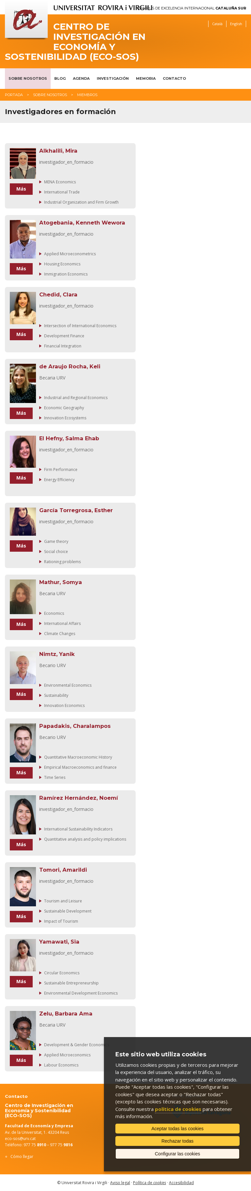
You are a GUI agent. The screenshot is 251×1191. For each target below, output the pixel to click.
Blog (60, 78)
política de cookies (178, 1109)
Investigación (113, 78)
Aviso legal (120, 1182)
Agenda (81, 78)
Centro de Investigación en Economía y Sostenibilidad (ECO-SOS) (75, 42)
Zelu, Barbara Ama (65, 1013)
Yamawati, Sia (59, 941)
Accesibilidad (181, 1182)
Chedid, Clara (58, 294)
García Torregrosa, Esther (76, 510)
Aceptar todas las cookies (177, 1128)
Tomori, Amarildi (63, 869)
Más (21, 189)
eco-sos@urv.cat (20, 1138)
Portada (14, 94)
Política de (149, 1182)
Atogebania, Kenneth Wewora (82, 222)
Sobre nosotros (27, 78)
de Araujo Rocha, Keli (69, 366)
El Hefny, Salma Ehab (69, 438)
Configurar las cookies (177, 1153)
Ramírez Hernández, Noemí (78, 798)
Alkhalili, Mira (58, 150)
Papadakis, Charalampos (75, 726)
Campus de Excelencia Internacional (192, 8)
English (236, 23)
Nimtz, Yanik (57, 654)
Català (217, 23)
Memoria (146, 78)
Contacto (174, 78)
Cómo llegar (21, 1156)
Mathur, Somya (60, 582)
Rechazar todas (177, 1141)
